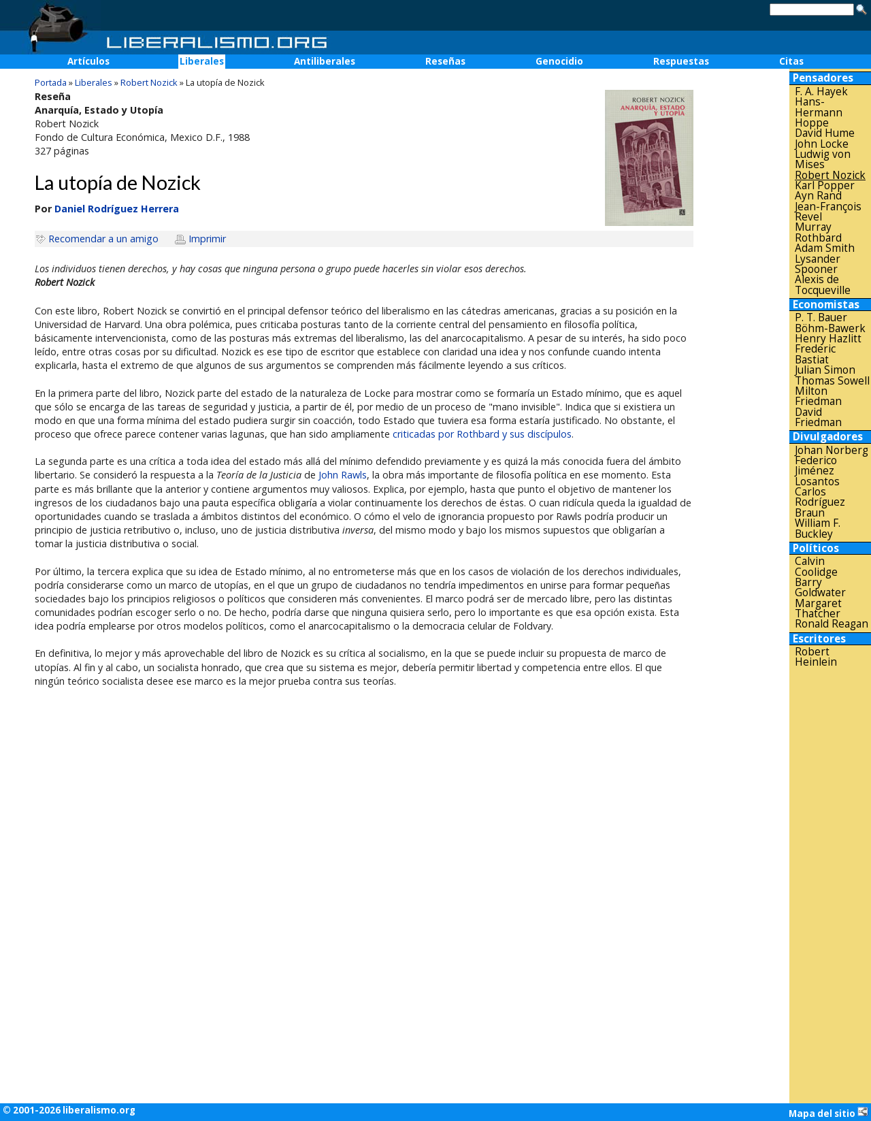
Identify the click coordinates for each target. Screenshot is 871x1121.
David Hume (825, 133)
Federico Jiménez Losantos (817, 471)
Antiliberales (324, 61)
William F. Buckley (817, 528)
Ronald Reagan (831, 624)
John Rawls (342, 474)
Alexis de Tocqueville (823, 284)
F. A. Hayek (821, 91)
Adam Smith (825, 248)
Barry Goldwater (820, 587)
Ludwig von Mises (823, 159)
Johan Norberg (831, 450)
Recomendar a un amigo (103, 238)
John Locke (822, 144)
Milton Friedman (818, 396)
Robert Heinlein (816, 657)
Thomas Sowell (832, 381)
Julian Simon (825, 370)
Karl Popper (825, 185)
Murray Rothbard (818, 232)
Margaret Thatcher (818, 608)
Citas (791, 61)
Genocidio (559, 61)
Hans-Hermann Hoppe (818, 112)
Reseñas (445, 61)
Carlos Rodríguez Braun (820, 502)
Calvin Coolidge (816, 566)
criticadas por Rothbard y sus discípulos (482, 433)
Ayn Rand (818, 196)
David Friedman (818, 417)
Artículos (88, 61)
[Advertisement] (830, 885)
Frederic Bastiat (815, 354)
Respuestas (681, 61)
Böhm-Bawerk (830, 328)
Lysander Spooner (817, 264)
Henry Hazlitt (828, 339)
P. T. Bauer (821, 317)
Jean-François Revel (828, 212)
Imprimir (207, 238)
